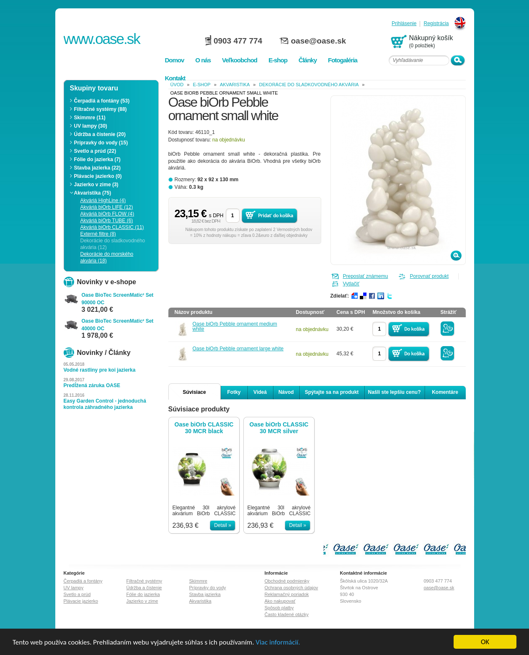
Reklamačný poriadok (287, 594)
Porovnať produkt (429, 276)
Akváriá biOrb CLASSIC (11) (112, 227)
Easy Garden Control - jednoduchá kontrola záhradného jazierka (105, 404)
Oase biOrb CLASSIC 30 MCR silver (279, 427)
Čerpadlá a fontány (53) (102, 101)
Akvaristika (235, 84)
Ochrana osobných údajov (291, 587)
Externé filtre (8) (98, 234)
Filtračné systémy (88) (100, 109)
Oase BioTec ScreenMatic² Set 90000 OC (118, 299)
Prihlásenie (404, 23)
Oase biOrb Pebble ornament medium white (235, 326)
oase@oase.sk (318, 40)
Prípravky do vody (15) (101, 143)
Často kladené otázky (287, 614)
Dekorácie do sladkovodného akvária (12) (112, 244)
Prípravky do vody (207, 587)
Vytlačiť (351, 284)
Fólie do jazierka (143, 594)
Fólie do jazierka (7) (97, 159)
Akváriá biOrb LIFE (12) (106, 207)
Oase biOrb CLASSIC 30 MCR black (204, 427)
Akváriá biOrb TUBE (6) (106, 220)
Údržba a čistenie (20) (100, 134)
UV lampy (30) (90, 126)
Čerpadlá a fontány (83, 580)
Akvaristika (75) (92, 193)
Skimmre (198, 580)
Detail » (222, 525)
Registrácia (436, 23)
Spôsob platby (279, 607)
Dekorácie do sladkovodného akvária (309, 84)
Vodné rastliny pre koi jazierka (100, 370)
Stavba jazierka (205, 594)
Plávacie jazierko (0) (98, 176)
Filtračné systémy (144, 580)
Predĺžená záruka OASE (92, 385)
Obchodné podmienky (287, 580)
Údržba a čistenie (144, 587)
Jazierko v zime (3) (96, 185)
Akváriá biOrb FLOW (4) (107, 214)
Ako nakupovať (280, 601)
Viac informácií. (277, 642)
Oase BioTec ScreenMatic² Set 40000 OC (118, 324)
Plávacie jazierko (81, 601)
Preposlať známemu (365, 276)
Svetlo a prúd (77, 594)
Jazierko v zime (142, 601)
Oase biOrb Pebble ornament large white (238, 349)
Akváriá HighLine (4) (103, 200)
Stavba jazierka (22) (97, 168)
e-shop (202, 84)
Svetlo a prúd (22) (95, 151)
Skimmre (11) (90, 118)
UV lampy (74, 587)
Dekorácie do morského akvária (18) (107, 257)
